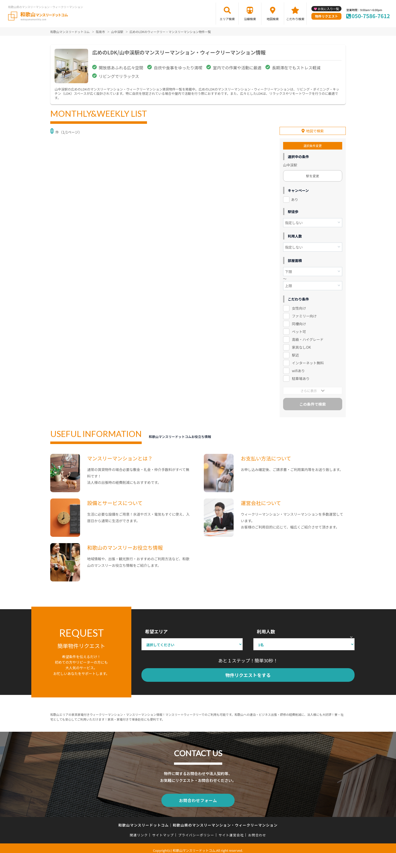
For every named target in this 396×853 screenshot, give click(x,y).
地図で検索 (315, 127)
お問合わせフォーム (198, 796)
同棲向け (299, 320)
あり (294, 196)
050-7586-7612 (371, 16)
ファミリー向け (304, 312)
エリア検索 (227, 19)
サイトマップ (163, 831)
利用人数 (266, 628)
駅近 (295, 351)
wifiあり (298, 367)
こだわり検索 (295, 19)
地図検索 (273, 19)
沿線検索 (250, 19)
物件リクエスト (326, 16)
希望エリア (156, 628)
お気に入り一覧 (328, 9)
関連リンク (139, 831)
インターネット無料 (308, 359)
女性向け (299, 305)
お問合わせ (257, 831)
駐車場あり (301, 375)
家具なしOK (301, 343)
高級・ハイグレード (308, 336)
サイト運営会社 (231, 831)
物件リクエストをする (248, 671)
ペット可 (299, 328)
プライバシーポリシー (196, 831)
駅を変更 (312, 172)
